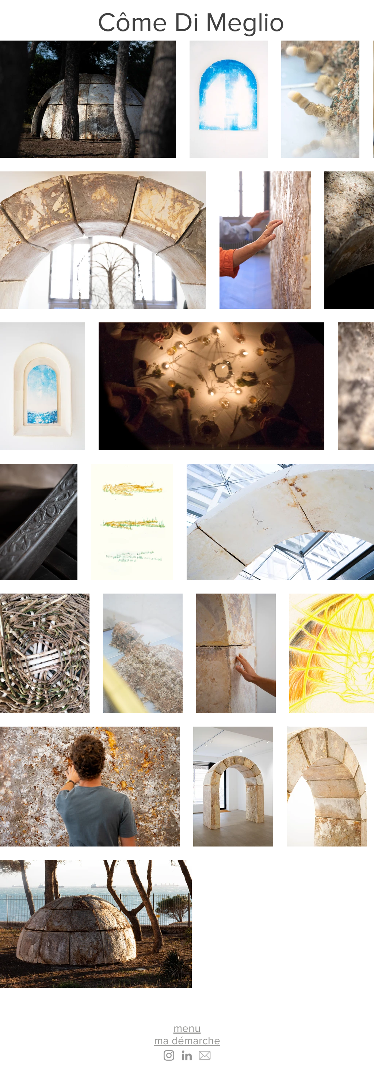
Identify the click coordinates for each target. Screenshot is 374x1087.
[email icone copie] (205, 1055)
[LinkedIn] (187, 1055)
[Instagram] (169, 1055)
